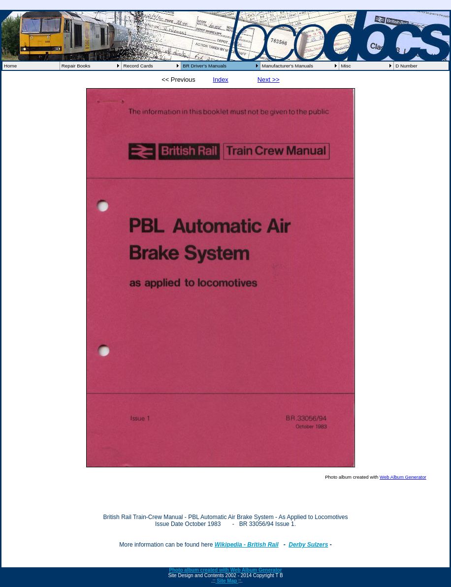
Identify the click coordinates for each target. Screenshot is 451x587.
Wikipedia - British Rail (247, 544)
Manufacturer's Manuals (287, 65)
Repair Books (76, 65)
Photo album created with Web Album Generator (225, 570)
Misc (346, 65)
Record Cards (138, 65)
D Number (406, 65)
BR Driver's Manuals (204, 65)
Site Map (226, 581)
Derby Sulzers (308, 544)
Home (10, 65)
